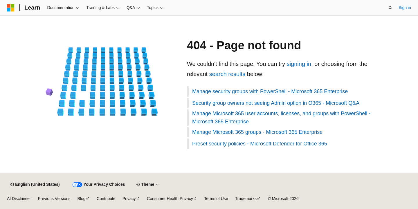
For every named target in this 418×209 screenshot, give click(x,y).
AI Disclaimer (19, 198)
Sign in (405, 7)
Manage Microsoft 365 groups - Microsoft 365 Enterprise (257, 132)
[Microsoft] (11, 8)
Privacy (129, 198)
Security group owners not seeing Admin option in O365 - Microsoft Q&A (275, 103)
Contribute (106, 198)
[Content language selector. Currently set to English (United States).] (35, 184)
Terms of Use (216, 198)
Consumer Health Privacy (170, 198)
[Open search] (390, 8)
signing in (299, 64)
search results (227, 74)
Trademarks (246, 198)
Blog (82, 198)
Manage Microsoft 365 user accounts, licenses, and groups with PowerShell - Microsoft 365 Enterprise (281, 118)
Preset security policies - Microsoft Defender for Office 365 (259, 144)
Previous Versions (54, 198)
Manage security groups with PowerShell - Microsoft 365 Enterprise (270, 91)
